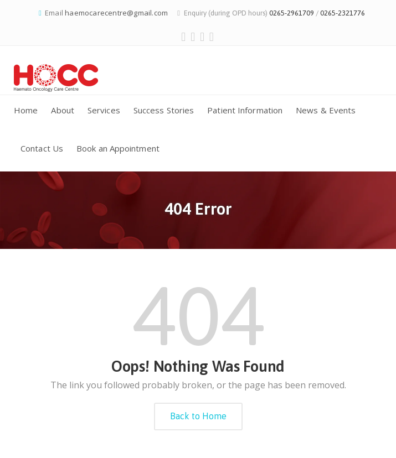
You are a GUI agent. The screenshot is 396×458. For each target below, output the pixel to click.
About (62, 110)
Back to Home (198, 416)
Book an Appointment (118, 148)
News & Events (326, 110)
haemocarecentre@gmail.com (116, 13)
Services (104, 110)
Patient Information (244, 110)
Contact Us (41, 148)
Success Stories (163, 110)
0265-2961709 (291, 13)
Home (26, 110)
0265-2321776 (342, 13)
